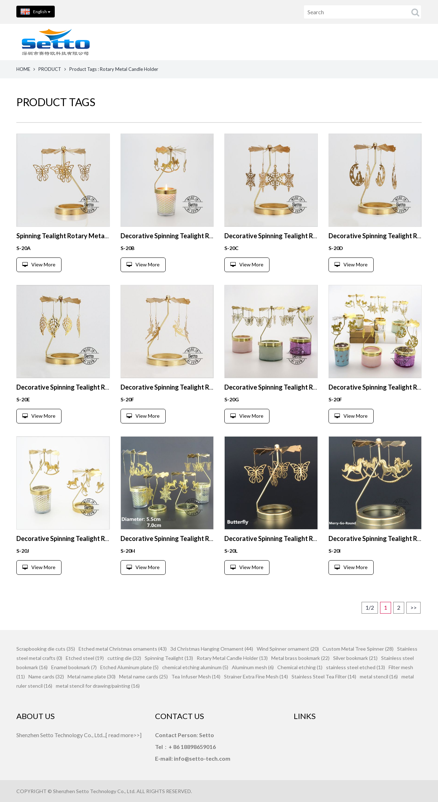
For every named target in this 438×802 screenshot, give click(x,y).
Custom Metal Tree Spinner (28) (358, 649)
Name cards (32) (46, 676)
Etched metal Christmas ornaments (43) (123, 649)
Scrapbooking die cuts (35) (45, 649)
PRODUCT (49, 69)
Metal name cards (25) (143, 676)
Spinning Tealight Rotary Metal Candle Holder (82, 236)
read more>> (124, 734)
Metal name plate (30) (92, 676)
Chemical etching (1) (299, 667)
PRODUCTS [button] (232, 41)
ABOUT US (289, 41)
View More (38, 264)
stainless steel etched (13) (355, 667)
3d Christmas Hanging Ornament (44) (211, 649)
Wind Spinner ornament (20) (288, 649)
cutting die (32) (124, 658)
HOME (181, 41)
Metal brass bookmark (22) (300, 658)
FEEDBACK (405, 41)
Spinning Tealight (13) (169, 658)
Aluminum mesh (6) (253, 667)
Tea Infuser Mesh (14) (195, 676)
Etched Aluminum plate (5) (129, 667)
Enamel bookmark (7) (74, 667)
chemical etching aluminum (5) (195, 667)
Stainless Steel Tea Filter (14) (324, 676)
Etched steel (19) (85, 658)
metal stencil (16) (379, 676)
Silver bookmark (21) (355, 658)
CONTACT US (347, 41)
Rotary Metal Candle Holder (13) (232, 658)
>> (413, 607)
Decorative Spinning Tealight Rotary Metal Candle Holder (204, 236)
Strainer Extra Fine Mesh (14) (256, 676)
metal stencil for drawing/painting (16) (98, 686)
